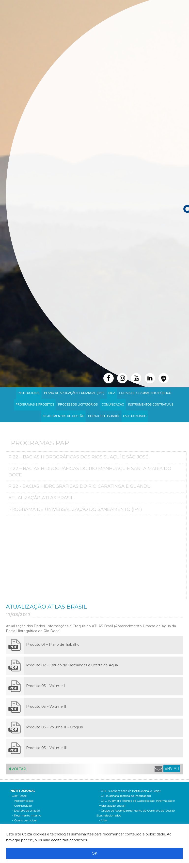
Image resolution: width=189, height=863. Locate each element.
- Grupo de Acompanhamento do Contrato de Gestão (137, 810)
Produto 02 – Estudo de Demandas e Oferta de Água (72, 665)
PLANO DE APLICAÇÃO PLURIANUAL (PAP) (74, 393)
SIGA (111, 393)
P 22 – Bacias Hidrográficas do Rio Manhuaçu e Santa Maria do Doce (89, 472)
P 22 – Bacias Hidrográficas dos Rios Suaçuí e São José (78, 457)
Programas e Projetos (35, 404)
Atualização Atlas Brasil (40, 498)
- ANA (103, 820)
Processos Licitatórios (78, 404)
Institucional (29, 393)
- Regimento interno (26, 815)
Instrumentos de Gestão (63, 416)
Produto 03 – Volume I (45, 686)
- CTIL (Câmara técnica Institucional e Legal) (130, 791)
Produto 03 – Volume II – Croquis (55, 727)
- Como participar (25, 820)
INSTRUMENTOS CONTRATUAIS (150, 404)
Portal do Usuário (103, 416)
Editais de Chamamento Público (145, 393)
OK (94, 853)
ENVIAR (172, 768)
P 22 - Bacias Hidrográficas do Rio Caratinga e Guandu (79, 486)
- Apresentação (22, 800)
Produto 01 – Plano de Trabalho (52, 644)
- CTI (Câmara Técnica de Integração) (125, 796)
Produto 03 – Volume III (46, 748)
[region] (94, 843)
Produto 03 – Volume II (46, 706)
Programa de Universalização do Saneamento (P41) (75, 509)
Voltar (17, 769)
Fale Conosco (134, 416)
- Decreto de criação (26, 810)
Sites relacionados (108, 815)
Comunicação (113, 404)
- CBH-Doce (18, 796)
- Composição (22, 805)
